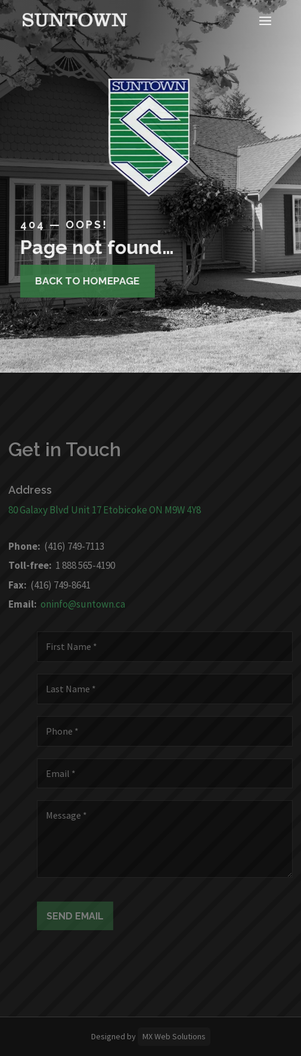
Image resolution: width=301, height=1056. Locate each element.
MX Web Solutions (174, 1036)
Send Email (81, 916)
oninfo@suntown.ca (76, 604)
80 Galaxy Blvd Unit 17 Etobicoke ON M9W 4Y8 (98, 509)
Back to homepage (82, 281)
